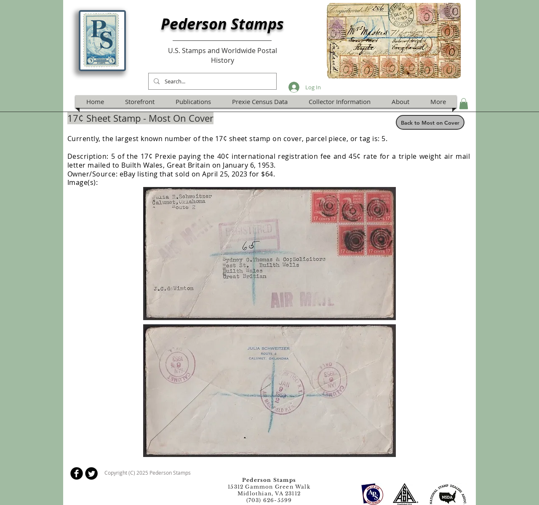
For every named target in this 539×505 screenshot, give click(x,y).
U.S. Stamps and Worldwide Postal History (222, 55)
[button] (463, 103)
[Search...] (212, 81)
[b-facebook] (76, 473)
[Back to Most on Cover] (430, 122)
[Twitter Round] (91, 473)
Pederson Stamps (222, 23)
